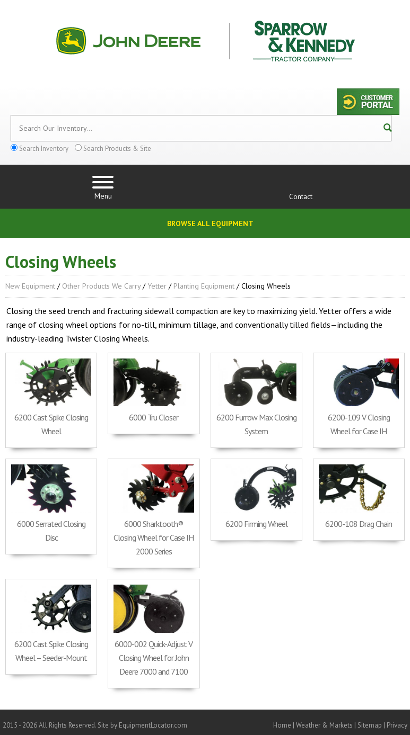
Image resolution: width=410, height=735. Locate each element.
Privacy (397, 725)
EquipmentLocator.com (153, 725)
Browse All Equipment (210, 223)
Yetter (157, 286)
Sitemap (369, 725)
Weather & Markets (324, 725)
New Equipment (30, 286)
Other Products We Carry (101, 286)
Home (282, 725)
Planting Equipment (203, 286)
